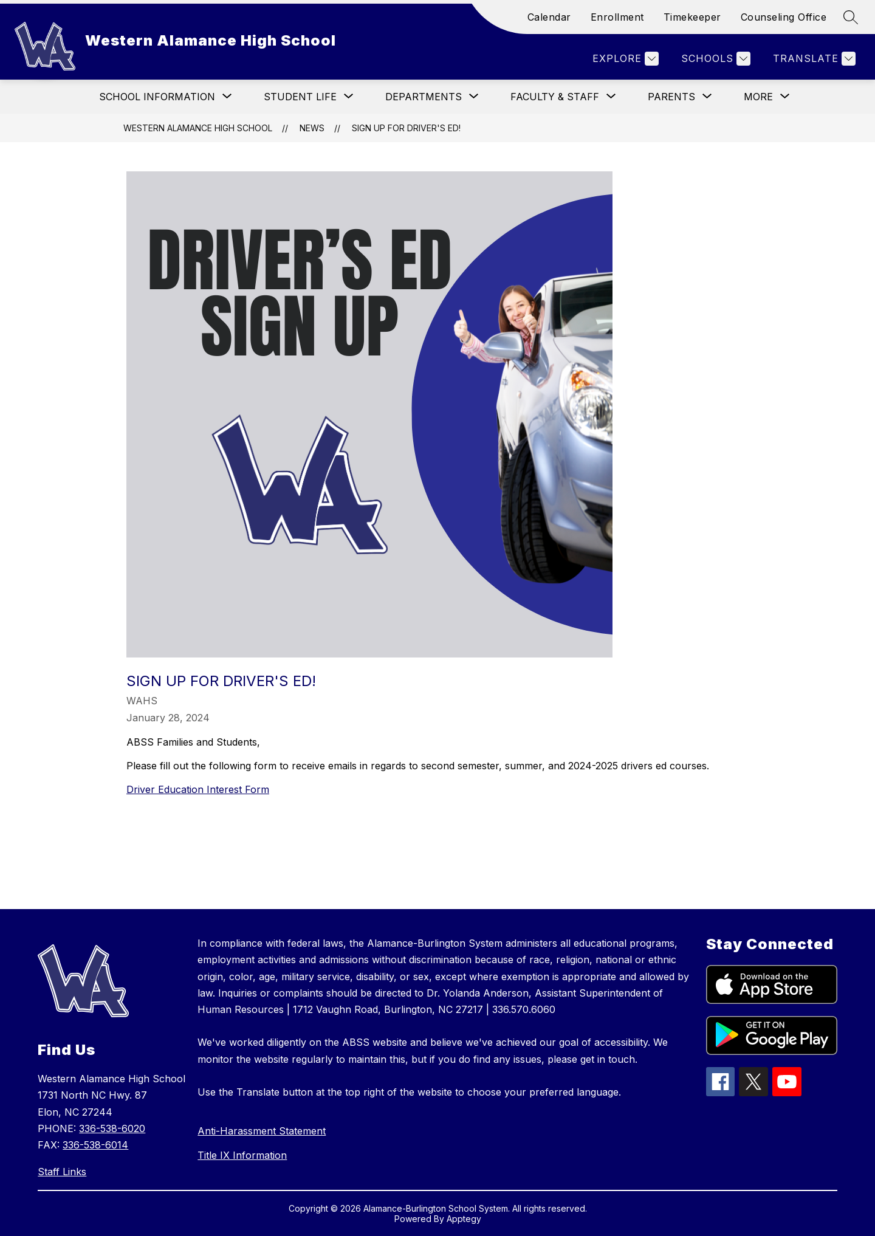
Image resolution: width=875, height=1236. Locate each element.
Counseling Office (784, 17)
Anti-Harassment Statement (261, 1131)
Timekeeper (692, 17)
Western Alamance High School (197, 128)
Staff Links (62, 1172)
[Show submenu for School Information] (157, 96)
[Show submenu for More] (758, 96)
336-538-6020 (112, 1128)
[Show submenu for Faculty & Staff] (554, 96)
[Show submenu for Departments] (423, 96)
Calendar (549, 17)
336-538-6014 (95, 1145)
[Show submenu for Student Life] (300, 96)
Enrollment (617, 17)
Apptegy (464, 1219)
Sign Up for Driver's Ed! (406, 128)
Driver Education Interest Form (197, 789)
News (312, 128)
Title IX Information (242, 1155)
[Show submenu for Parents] (671, 96)
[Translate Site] (813, 58)
